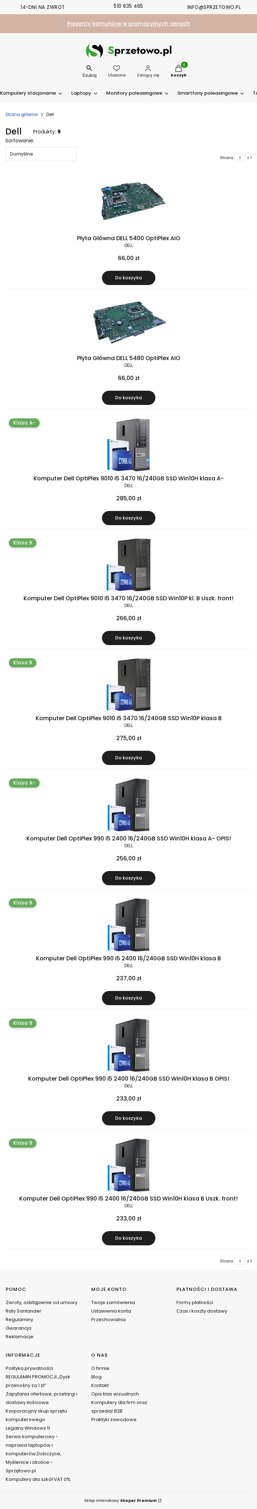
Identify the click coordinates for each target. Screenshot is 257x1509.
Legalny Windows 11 (28, 1428)
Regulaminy (19, 1319)
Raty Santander (23, 1311)
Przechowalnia (108, 1319)
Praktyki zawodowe (114, 1419)
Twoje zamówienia (113, 1302)
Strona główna (21, 114)
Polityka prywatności (29, 1368)
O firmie (100, 1368)
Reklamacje (20, 1336)
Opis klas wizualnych (115, 1394)
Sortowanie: (19, 140)
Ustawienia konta (111, 1311)
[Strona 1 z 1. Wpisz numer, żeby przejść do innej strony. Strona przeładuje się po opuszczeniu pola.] (240, 157)
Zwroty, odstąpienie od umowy (41, 1302)
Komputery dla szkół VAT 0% (38, 1479)
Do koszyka (128, 277)
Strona (226, 157)
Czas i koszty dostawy (201, 1311)
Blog (96, 1376)
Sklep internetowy (120, 1500)
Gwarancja (18, 1328)
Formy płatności (194, 1302)
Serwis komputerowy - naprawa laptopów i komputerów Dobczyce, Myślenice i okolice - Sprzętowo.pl (33, 1453)
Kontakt (100, 1385)
